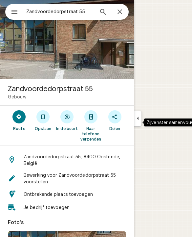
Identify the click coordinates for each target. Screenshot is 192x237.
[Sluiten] (120, 12)
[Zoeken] (103, 12)
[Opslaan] (43, 120)
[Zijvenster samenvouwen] (137, 118)
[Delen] (115, 120)
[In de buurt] (67, 120)
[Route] (19, 120)
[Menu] (14, 12)
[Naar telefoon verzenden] (91, 125)
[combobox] (60, 11)
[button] (67, 160)
